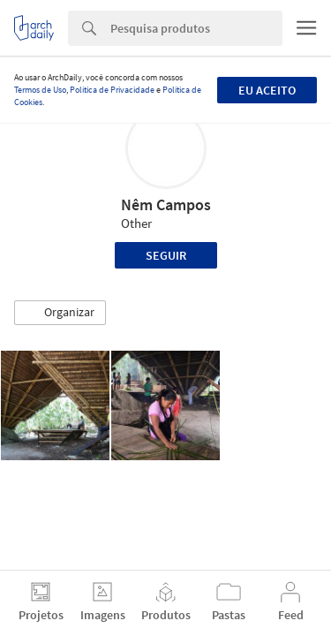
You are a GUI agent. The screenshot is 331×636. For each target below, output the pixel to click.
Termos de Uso (40, 89)
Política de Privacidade (112, 89)
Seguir (166, 255)
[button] (60, 312)
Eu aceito (267, 90)
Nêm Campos (166, 204)
